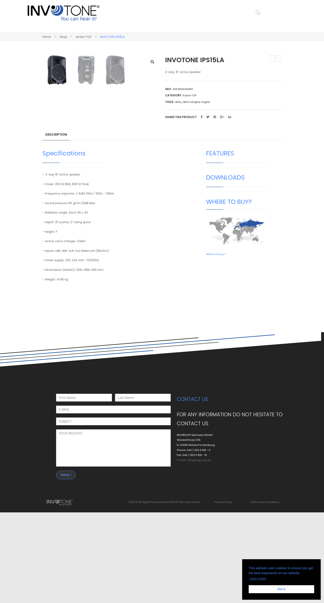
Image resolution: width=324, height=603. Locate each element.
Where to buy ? (216, 345)
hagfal (205, 102)
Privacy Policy (223, 593)
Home (46, 37)
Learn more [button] (257, 578)
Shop (63, 37)
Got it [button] (281, 589)
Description (56, 224)
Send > (65, 565)
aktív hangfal (191, 102)
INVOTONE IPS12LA (272, 59)
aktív (178, 102)
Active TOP (83, 37)
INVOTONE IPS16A (279, 59)
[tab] (56, 226)
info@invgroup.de (199, 551)
